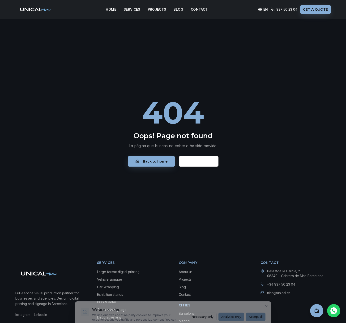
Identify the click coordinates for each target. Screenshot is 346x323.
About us (185, 272)
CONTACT (199, 9)
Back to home (151, 161)
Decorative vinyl (109, 317)
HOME (111, 9)
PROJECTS (157, 9)
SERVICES (132, 9)
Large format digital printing (118, 272)
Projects (185, 279)
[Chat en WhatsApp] (333, 310)
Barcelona (187, 313)
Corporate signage (112, 310)
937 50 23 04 (284, 9)
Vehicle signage (109, 279)
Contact (185, 294)
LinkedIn (40, 315)
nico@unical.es (278, 293)
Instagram (22, 315)
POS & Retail (106, 302)
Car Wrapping (108, 287)
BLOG (178, 9)
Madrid (184, 321)
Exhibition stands (110, 294)
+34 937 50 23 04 (281, 284)
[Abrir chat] (316, 310)
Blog (182, 287)
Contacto (199, 161)
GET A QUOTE (315, 9)
